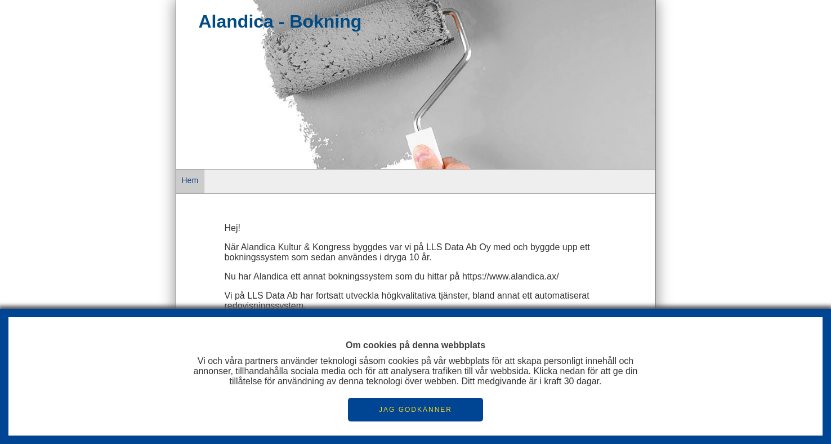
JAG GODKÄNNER (415, 410)
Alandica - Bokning (280, 21)
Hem (190, 180)
